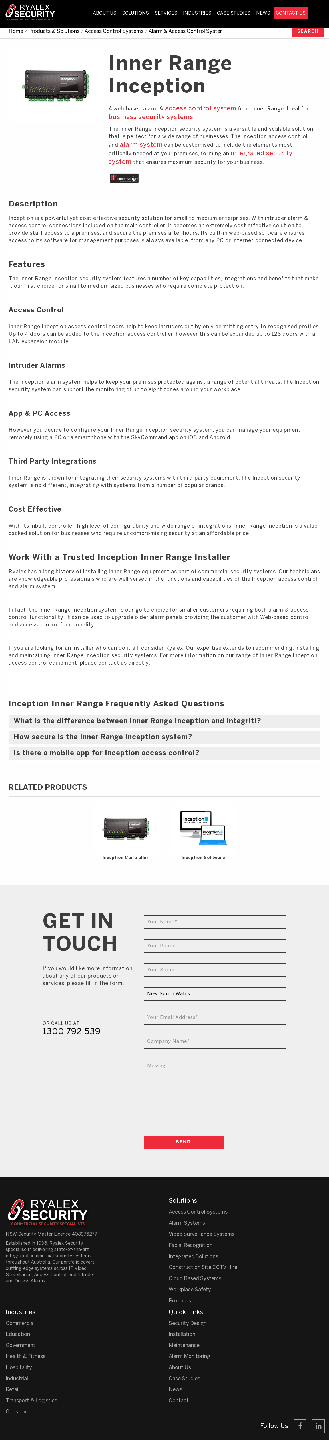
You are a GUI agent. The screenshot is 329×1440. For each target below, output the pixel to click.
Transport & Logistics (31, 1401)
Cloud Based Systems (195, 1278)
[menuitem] (105, 19)
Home (16, 31)
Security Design (187, 1323)
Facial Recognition (190, 1245)
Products (180, 1301)
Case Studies (233, 13)
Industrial (17, 1379)
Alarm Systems (187, 1223)
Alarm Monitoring (189, 1356)
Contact (179, 1401)
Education (18, 1334)
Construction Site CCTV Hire (203, 1267)
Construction (21, 1412)
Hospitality (19, 1367)
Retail (12, 1389)
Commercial (20, 1323)
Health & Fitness (25, 1356)
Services (166, 13)
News (263, 13)
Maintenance (184, 1345)
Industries (197, 13)
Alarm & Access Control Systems (188, 31)
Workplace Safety (190, 1290)
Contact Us (291, 13)
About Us (104, 13)
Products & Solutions (53, 31)
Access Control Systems (114, 31)
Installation (182, 1334)
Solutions (135, 13)
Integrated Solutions (193, 1256)
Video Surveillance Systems (201, 1234)
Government (20, 1345)
